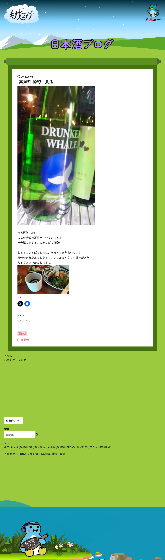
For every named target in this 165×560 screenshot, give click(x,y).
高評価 (25, 339)
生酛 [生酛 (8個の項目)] (54, 447)
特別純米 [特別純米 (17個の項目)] (29, 447)
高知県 (22, 333)
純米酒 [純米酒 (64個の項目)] (83, 447)
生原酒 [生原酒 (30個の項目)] (44, 447)
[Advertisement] (82, 386)
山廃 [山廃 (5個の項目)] (8, 447)
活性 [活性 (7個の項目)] (17, 447)
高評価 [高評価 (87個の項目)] (106, 447)
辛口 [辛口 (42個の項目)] (95, 447)
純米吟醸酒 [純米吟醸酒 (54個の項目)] (67, 447)
